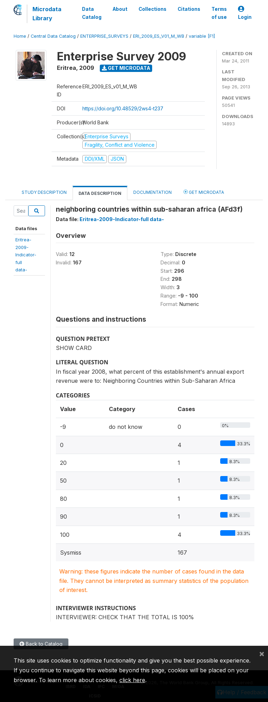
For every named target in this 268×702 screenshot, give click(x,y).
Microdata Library (46, 14)
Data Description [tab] (100, 193)
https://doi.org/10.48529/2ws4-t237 (122, 108)
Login (245, 13)
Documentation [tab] (152, 192)
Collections (152, 9)
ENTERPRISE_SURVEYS (104, 36)
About (120, 9)
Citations (189, 9)
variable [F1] (202, 36)
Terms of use (219, 13)
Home (20, 36)
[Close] (262, 653)
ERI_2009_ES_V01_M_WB (158, 36)
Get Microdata (126, 68)
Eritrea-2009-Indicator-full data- (122, 219)
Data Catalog (92, 13)
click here (132, 680)
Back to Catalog (41, 644)
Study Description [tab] (44, 192)
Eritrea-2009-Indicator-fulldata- (25, 254)
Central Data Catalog (53, 36)
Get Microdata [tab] (204, 192)
